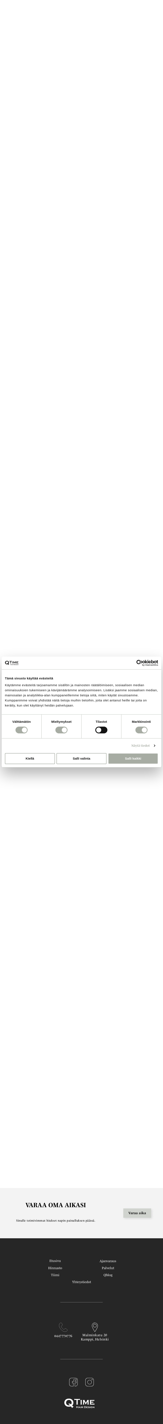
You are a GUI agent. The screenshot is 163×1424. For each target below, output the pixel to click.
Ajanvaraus (108, 1261)
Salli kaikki (133, 758)
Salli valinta (81, 758)
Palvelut (108, 1268)
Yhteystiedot (81, 1282)
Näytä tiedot (140, 745)
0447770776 (63, 1336)
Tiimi (55, 1275)
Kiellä (30, 758)
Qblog (108, 1275)
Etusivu (55, 1261)
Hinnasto (55, 1268)
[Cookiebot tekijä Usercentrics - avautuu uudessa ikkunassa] (139, 663)
